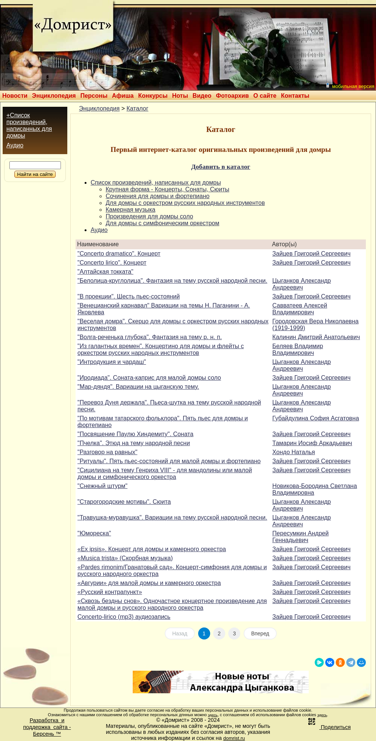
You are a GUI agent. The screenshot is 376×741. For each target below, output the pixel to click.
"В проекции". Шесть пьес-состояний (128, 296)
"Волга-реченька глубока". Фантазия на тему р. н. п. (149, 337)
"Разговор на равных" (107, 452)
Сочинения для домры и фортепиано (157, 196)
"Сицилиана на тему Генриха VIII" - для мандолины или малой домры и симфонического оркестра (164, 473)
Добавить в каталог (220, 166)
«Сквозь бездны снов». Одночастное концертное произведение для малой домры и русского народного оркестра (172, 604)
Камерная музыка (130, 209)
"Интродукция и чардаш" (111, 362)
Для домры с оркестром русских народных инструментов (185, 203)
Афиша (123, 95)
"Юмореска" (94, 533)
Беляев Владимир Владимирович (297, 349)
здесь (213, 715)
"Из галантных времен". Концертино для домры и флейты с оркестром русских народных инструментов (160, 349)
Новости (14, 95)
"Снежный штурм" (102, 486)
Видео (202, 95)
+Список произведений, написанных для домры (29, 125)
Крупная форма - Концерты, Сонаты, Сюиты (167, 189)
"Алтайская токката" (105, 271)
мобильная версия (349, 85)
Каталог (137, 108)
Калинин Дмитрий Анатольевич (316, 337)
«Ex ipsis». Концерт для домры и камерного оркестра (151, 549)
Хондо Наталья (293, 452)
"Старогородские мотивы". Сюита (124, 502)
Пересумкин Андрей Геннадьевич (300, 536)
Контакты (295, 95)
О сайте (264, 95)
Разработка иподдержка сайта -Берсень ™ (47, 727)
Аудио (14, 145)
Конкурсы (152, 95)
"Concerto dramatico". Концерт (119, 253)
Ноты (180, 95)
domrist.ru (234, 738)
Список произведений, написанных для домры (156, 182)
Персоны (94, 95)
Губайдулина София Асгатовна (315, 418)
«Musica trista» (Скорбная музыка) (125, 558)
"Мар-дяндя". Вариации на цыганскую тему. (138, 386)
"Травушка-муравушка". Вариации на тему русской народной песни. (172, 517)
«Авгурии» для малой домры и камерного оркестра (149, 583)
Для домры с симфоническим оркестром (162, 223)
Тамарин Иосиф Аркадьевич (312, 443)
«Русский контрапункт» (109, 592)
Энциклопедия (54, 95)
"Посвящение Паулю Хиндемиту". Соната (135, 434)
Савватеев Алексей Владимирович (299, 308)
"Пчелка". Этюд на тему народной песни (133, 443)
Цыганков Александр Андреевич (301, 284)
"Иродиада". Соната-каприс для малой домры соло (149, 377)
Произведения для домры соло (149, 216)
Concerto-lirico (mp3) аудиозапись (123, 617)
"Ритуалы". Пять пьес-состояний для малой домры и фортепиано (169, 461)
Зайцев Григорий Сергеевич (311, 253)
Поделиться (328, 727)
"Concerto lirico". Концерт (111, 262)
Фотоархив (232, 95)
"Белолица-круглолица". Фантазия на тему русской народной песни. (172, 280)
